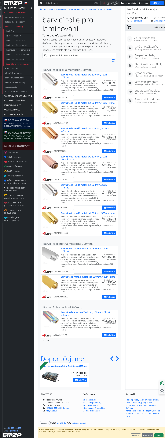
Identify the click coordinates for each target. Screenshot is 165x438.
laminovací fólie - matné (20, 45)
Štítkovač (20, 146)
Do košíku (80, 380)
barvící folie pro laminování (21, 64)
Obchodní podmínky (92, 402)
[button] (113, 60)
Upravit (136, 435)
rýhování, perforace (17, 73)
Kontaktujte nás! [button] (156, 21)
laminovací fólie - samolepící (22, 50)
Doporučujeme (62, 358)
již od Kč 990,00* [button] (110, 255)
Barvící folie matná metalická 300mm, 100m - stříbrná (85, 250)
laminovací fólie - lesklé (20, 40)
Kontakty (66, 408)
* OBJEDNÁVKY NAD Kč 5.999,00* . (21, 135)
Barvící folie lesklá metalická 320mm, (67, 70)
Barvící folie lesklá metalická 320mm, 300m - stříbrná (84, 186)
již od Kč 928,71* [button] (110, 106)
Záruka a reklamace (91, 411)
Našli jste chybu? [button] (79, 423)
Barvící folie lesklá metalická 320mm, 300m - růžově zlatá (84, 158)
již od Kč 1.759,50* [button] (109, 318)
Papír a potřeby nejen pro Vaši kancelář (142, 400)
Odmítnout (147, 435)
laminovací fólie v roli (19, 59)
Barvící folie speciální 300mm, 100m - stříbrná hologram (85, 314)
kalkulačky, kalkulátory (18, 22)
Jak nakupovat (89, 400)
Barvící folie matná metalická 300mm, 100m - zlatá (88, 276)
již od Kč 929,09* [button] (110, 81)
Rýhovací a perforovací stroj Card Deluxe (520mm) (64, 366)
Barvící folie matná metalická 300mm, (68, 244)
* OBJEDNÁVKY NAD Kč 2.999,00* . (21, 122)
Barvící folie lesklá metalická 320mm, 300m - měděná (84, 130)
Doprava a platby (90, 405)
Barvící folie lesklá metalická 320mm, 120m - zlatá (87, 102)
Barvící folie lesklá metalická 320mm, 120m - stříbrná (84, 76)
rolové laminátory (17, 36)
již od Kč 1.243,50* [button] (109, 134)
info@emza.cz (16, 431)
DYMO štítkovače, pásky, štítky (139, 402)
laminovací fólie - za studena (22, 54)
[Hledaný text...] (68, 3)
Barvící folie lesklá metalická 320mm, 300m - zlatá (87, 213)
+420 (17, 428)
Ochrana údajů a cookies (94, 408)
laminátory (14, 31)
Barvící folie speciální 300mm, (62, 307)
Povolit (158, 435)
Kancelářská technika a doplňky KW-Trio (143, 411)
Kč (96, 3)
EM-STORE (61, 423)
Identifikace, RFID (133, 413)
